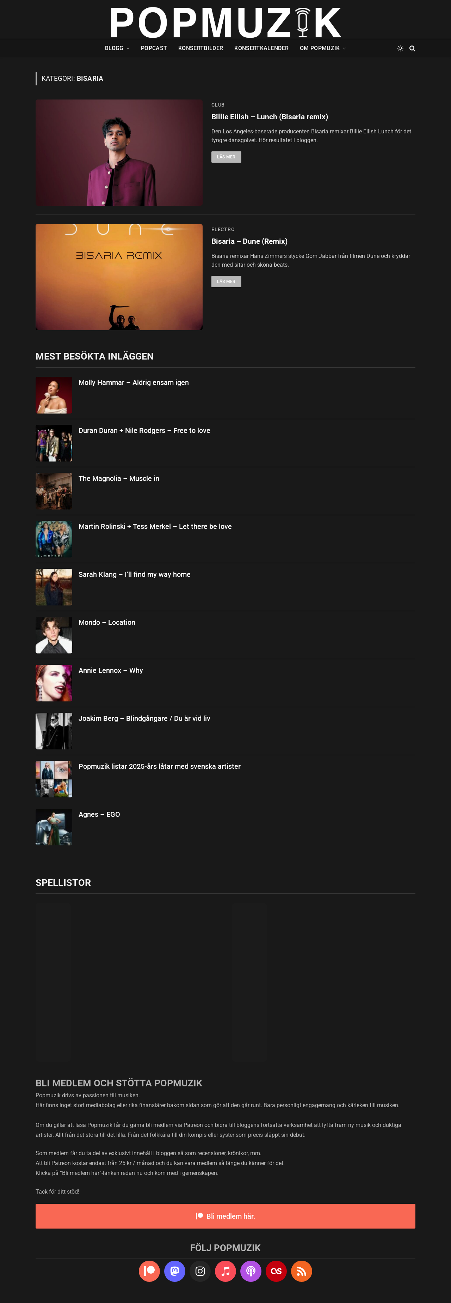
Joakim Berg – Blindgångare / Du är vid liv (144, 718)
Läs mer (226, 157)
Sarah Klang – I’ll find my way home (135, 574)
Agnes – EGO (99, 814)
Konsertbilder (200, 48)
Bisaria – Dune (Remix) (249, 241)
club (218, 105)
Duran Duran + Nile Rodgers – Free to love (144, 430)
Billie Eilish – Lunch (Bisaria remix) (269, 117)
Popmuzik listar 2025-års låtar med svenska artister (160, 766)
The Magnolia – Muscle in (119, 478)
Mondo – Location (107, 622)
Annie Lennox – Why (111, 670)
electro (223, 229)
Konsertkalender (261, 48)
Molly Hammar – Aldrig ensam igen (134, 382)
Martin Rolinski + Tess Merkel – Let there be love (155, 526)
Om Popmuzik (320, 48)
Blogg (114, 48)
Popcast (154, 48)
